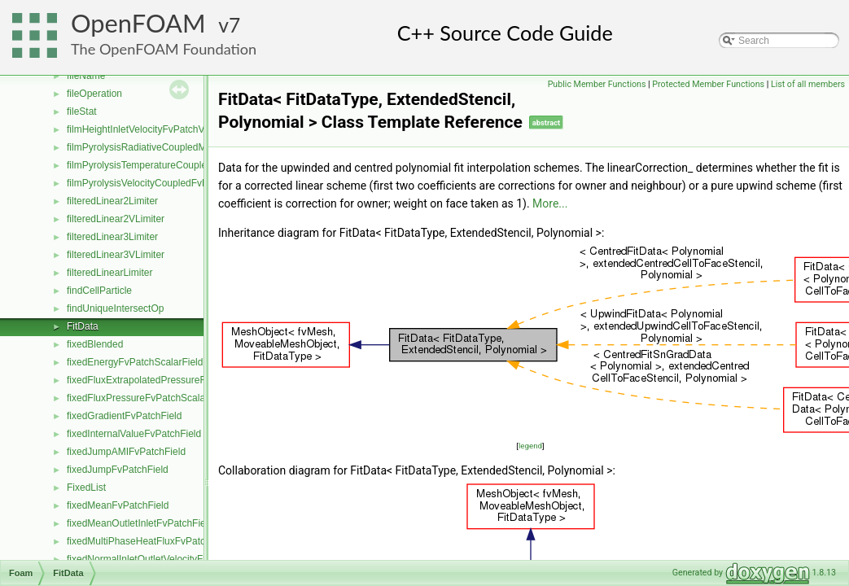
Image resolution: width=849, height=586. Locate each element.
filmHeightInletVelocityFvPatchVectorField (157, 129)
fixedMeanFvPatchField (117, 505)
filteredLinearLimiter (109, 272)
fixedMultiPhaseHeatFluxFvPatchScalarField (163, 541)
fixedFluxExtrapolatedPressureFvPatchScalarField (175, 380)
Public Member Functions (597, 84)
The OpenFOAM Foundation (163, 49)
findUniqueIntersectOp (115, 308)
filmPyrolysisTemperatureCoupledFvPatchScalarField (182, 165)
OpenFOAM (138, 23)
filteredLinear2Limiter (112, 201)
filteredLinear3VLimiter (115, 254)
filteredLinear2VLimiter (115, 219)
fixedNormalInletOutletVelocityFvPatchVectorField (174, 559)
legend (530, 445)
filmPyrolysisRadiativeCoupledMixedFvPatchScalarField (188, 147)
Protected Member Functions (708, 84)
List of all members (808, 84)
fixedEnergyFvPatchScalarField (135, 362)
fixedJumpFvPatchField (117, 469)
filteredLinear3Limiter (112, 237)
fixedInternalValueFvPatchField (134, 434)
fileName (86, 75)
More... (549, 203)
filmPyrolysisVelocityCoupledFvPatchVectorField (171, 183)
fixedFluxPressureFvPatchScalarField (148, 398)
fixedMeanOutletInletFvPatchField (140, 523)
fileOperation (94, 93)
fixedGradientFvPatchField (124, 416)
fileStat (82, 111)
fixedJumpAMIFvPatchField (126, 451)
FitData (82, 326)
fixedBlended (95, 344)
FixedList (86, 487)
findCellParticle (99, 290)
